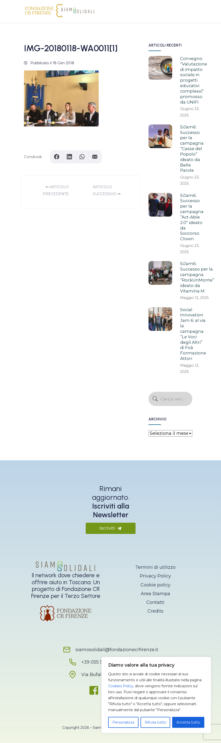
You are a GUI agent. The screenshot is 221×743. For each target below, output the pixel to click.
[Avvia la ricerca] (155, 399)
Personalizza (123, 722)
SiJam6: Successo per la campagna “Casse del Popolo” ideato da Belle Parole (192, 148)
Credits (155, 611)
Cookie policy (155, 585)
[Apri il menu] (189, 10)
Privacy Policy (155, 576)
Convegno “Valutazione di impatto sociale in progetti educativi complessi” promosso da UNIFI (193, 80)
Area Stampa (155, 593)
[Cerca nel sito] (170, 399)
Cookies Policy (120, 686)
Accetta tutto (188, 722)
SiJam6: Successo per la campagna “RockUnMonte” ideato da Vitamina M (197, 277)
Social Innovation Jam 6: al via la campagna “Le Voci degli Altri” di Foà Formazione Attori (193, 334)
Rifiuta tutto (155, 722)
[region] (156, 695)
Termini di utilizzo (155, 567)
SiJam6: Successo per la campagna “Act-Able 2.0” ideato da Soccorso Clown (192, 217)
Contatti (155, 602)
